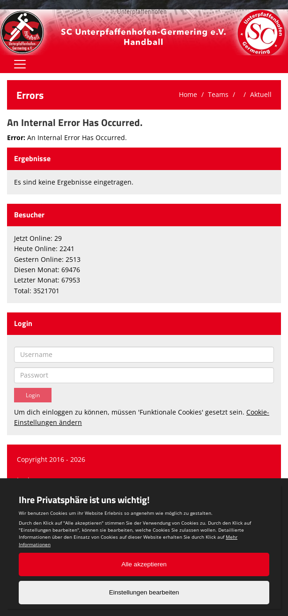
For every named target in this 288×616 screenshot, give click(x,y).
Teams (218, 94)
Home (188, 94)
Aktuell (261, 94)
